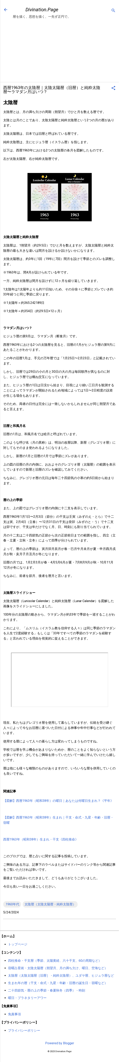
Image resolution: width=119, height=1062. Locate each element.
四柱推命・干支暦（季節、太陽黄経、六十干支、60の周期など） (55, 961)
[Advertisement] (59, 51)
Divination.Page (41, 9)
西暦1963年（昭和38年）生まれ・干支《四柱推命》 (40, 839)
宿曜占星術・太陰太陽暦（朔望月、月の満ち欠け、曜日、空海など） (58, 968)
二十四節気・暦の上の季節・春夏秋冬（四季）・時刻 (46, 990)
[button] (113, 88)
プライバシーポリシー (24, 1030)
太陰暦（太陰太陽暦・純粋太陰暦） (50, 904)
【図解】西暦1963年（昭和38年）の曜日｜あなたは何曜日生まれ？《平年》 (58, 801)
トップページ (17, 944)
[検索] (113, 11)
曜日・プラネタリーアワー (27, 998)
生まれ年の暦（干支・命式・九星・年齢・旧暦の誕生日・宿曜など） (58, 983)
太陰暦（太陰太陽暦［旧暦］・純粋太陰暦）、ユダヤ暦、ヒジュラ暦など (61, 975)
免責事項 (14, 1014)
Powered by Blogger (59, 1043)
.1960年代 (12, 904)
